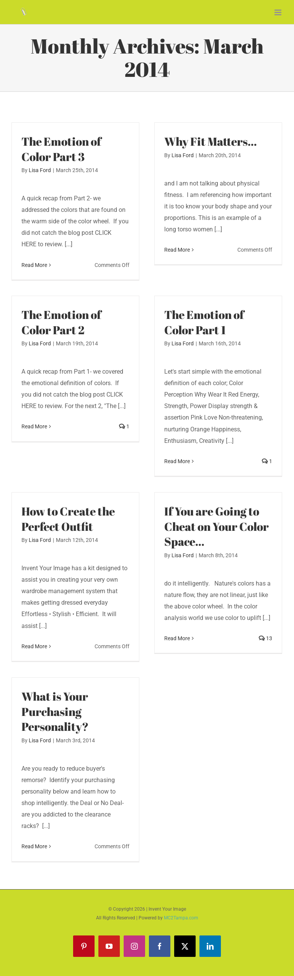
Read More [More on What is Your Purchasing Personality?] (34, 847)
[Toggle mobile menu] (278, 12)
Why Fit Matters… (210, 141)
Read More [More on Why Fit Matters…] (177, 265)
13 (265, 646)
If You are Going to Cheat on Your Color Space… (216, 526)
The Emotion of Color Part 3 (61, 149)
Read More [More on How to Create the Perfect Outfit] (34, 646)
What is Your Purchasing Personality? (54, 711)
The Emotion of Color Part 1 (204, 322)
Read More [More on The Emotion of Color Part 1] (177, 461)
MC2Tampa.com (181, 918)
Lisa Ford (40, 170)
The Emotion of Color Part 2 (61, 322)
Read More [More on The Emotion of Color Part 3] (34, 265)
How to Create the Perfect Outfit (68, 519)
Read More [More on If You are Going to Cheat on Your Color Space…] (177, 646)
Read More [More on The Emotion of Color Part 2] (34, 461)
